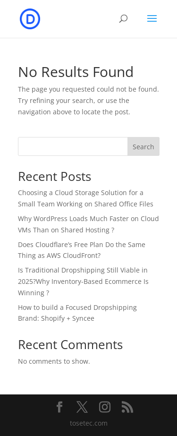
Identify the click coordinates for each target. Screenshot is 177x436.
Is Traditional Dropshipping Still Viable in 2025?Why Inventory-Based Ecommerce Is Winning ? (83, 281)
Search (143, 146)
